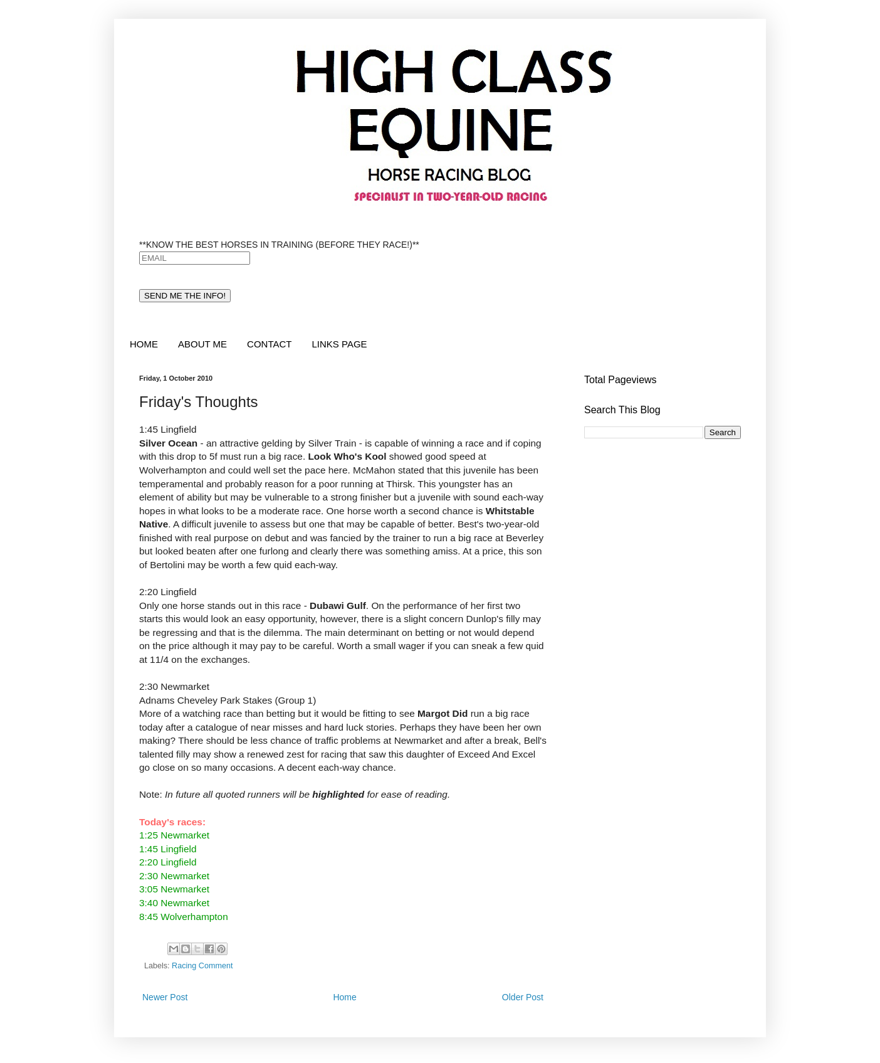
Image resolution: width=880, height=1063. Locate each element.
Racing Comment (202, 965)
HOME (144, 344)
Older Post (522, 997)
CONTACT (269, 344)
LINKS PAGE (339, 344)
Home (344, 997)
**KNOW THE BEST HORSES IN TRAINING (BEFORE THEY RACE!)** (279, 245)
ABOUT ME (202, 344)
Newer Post (164, 997)
